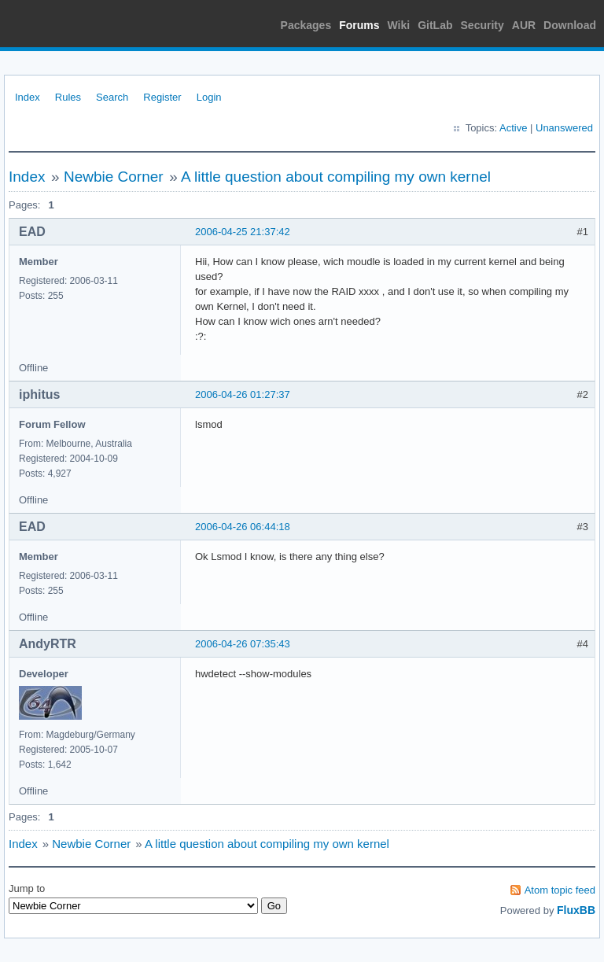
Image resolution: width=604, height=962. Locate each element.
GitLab (435, 25)
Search (112, 97)
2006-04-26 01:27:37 (242, 394)
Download (569, 25)
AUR (524, 25)
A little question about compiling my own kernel (336, 176)
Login (209, 97)
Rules (68, 97)
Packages (306, 25)
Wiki (399, 25)
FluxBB (576, 910)
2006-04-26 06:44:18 (242, 527)
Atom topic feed (560, 890)
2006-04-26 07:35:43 (242, 644)
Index (27, 97)
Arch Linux (78, 23)
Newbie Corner (114, 176)
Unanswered (564, 128)
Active (513, 128)
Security (482, 25)
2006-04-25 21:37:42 (242, 232)
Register (162, 97)
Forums (359, 25)
